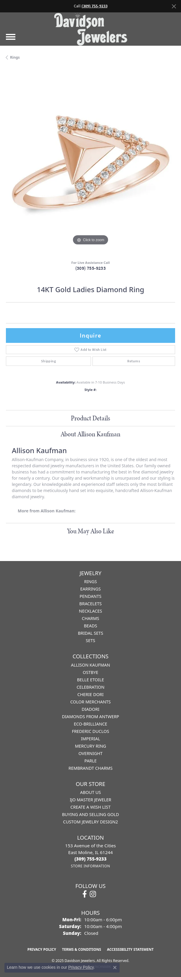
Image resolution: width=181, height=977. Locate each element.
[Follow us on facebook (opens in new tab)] (84, 894)
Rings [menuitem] (90, 581)
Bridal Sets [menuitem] (90, 633)
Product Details (90, 418)
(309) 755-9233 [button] (94, 6)
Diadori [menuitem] (90, 709)
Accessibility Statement (130, 949)
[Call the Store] (90, 859)
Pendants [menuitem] (91, 596)
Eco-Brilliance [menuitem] (90, 724)
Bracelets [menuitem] (90, 603)
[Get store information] (90, 866)
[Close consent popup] (115, 967)
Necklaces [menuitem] (90, 611)
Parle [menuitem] (90, 761)
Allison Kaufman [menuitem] (90, 665)
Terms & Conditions (81, 949)
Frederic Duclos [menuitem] (90, 731)
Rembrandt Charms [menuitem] (90, 768)
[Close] (173, 6)
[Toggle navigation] (10, 37)
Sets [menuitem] (90, 640)
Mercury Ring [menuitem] (90, 746)
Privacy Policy (41, 949)
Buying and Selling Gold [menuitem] (90, 814)
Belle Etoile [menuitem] (90, 679)
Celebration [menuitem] (90, 687)
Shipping (48, 361)
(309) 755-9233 (90, 268)
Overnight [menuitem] (91, 753)
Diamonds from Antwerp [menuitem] (90, 716)
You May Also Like (90, 531)
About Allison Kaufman (90, 434)
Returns (133, 361)
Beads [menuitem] (90, 626)
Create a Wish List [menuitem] (91, 807)
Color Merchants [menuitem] (90, 702)
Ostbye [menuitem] (90, 672)
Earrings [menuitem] (90, 589)
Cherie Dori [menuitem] (90, 694)
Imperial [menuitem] (90, 738)
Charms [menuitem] (90, 618)
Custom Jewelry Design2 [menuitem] (90, 822)
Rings (15, 57)
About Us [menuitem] (90, 792)
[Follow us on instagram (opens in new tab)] (93, 894)
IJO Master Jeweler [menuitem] (90, 799)
